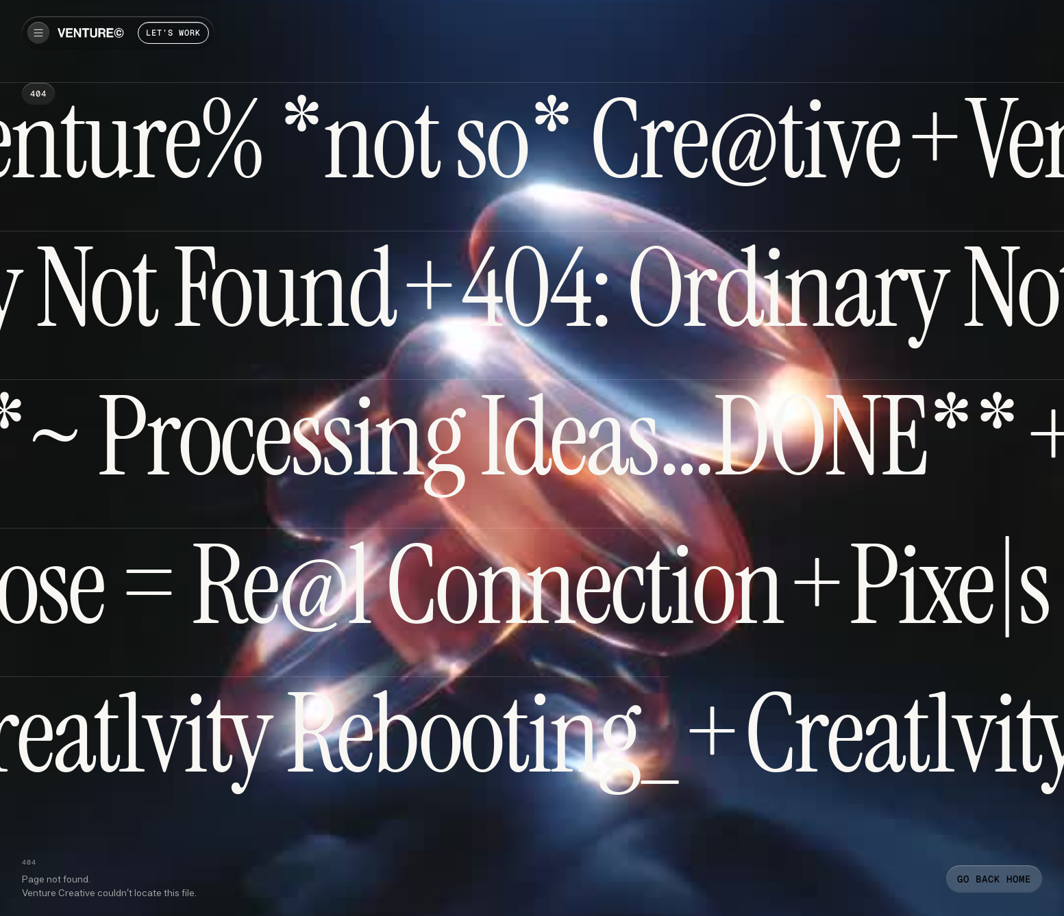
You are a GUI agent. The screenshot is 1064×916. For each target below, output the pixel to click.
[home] (91, 33)
